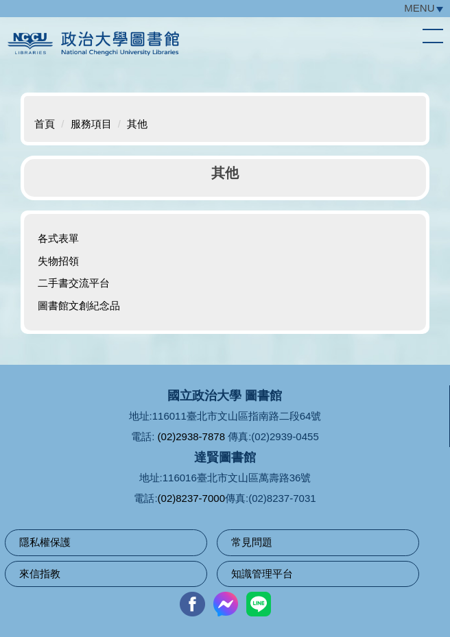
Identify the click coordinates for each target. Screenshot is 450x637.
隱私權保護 (45, 542)
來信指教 (39, 573)
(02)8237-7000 (191, 498)
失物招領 (58, 261)
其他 (137, 124)
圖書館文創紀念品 (79, 305)
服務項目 (91, 124)
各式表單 (58, 238)
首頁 (44, 124)
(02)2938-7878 (191, 436)
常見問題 (251, 542)
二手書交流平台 (74, 283)
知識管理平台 (262, 573)
